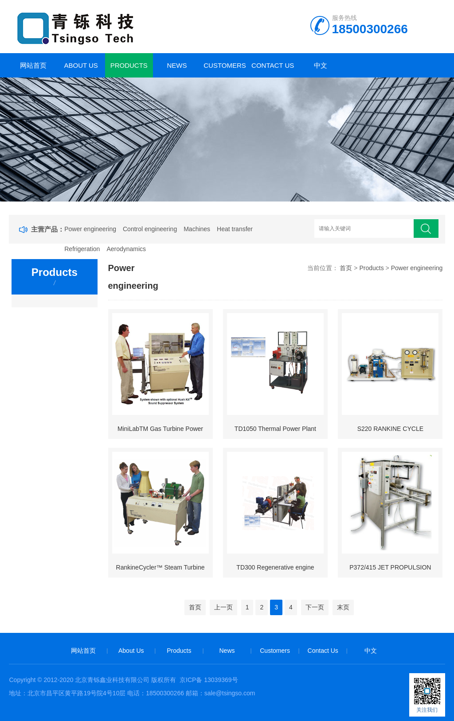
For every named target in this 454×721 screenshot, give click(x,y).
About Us (81, 65)
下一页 (314, 607)
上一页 (223, 607)
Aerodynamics (126, 248)
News (177, 65)
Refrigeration (82, 248)
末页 (343, 607)
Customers (225, 65)
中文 (320, 65)
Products (129, 65)
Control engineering (150, 229)
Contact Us (272, 65)
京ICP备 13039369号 (209, 679)
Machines (197, 229)
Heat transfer (235, 229)
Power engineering (90, 229)
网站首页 (33, 65)
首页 (346, 267)
